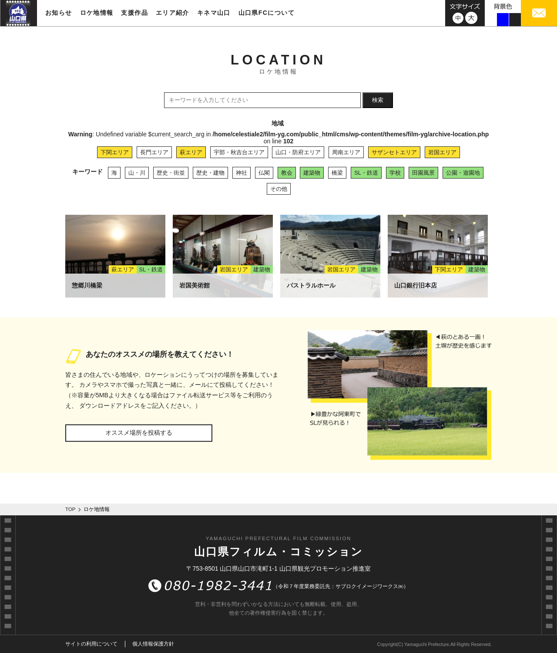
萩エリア (191, 152)
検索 (377, 100)
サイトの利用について (91, 643)
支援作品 (134, 12)
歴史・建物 (210, 172)
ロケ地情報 (97, 12)
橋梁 (337, 172)
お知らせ (58, 12)
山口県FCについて (266, 12)
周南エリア (346, 152)
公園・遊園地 (463, 172)
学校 (395, 172)
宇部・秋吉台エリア (239, 152)
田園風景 (423, 172)
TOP (70, 509)
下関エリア (115, 152)
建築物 (311, 172)
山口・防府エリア (298, 152)
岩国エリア (442, 152)
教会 (286, 172)
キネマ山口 (214, 12)
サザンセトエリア (394, 152)
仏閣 (264, 172)
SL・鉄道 (366, 172)
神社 (241, 172)
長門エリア (154, 152)
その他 (278, 189)
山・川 (136, 172)
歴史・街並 (171, 172)
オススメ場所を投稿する (138, 432)
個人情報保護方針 (153, 643)
